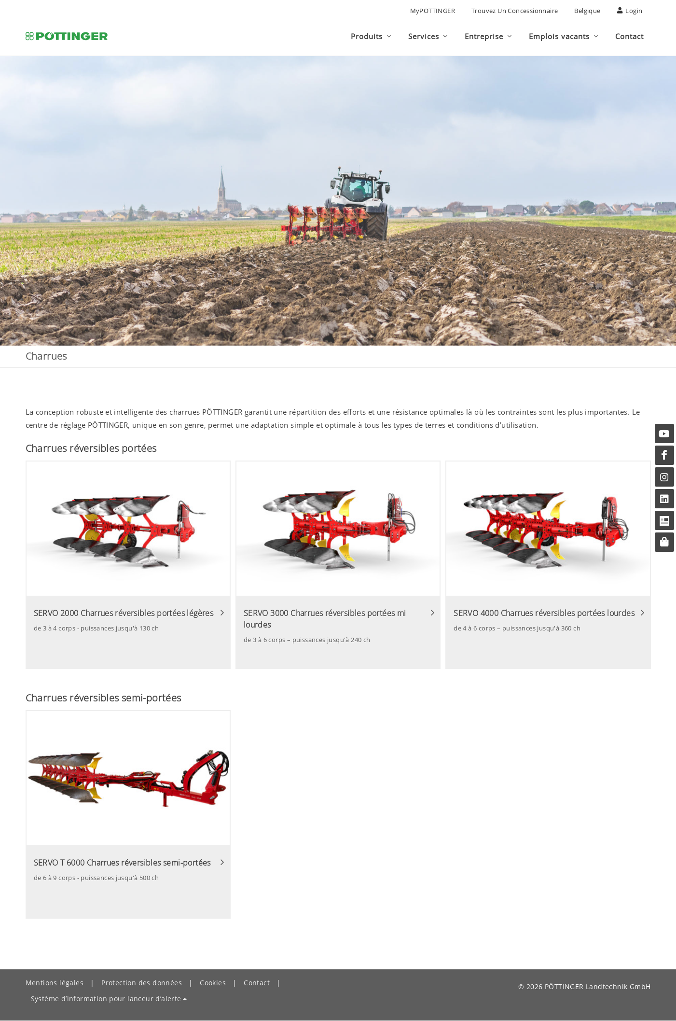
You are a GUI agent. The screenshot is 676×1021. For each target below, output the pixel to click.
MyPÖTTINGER (432, 10)
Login (630, 10)
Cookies (213, 983)
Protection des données (141, 983)
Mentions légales (54, 983)
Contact (257, 983)
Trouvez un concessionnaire (514, 10)
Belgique (587, 10)
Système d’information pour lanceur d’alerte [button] (106, 999)
